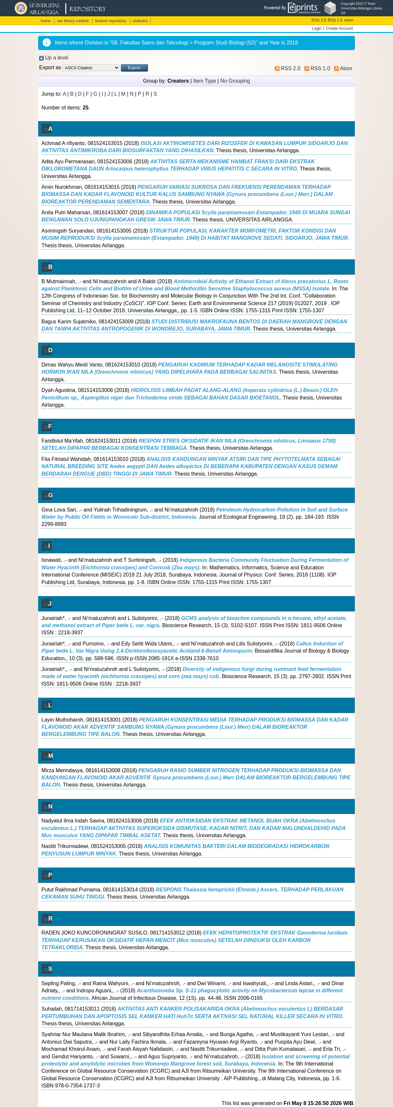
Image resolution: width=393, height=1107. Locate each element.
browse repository (110, 21)
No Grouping (235, 81)
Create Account (339, 28)
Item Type (204, 81)
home (46, 21)
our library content (72, 21)
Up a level (56, 57)
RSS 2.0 (319, 20)
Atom (348, 20)
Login (317, 28)
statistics (140, 21)
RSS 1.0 (335, 20)
